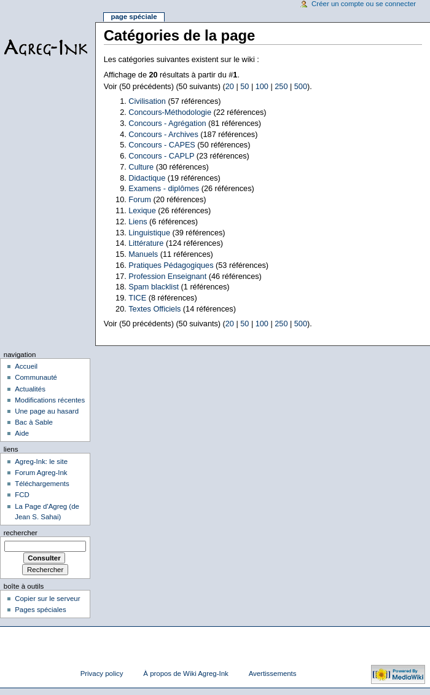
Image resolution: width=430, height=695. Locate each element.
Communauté (36, 377)
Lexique (141, 210)
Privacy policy (101, 673)
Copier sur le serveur (47, 598)
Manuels (143, 254)
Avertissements (273, 673)
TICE (137, 298)
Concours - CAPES (161, 145)
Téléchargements (42, 483)
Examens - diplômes (163, 188)
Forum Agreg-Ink (41, 472)
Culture (141, 167)
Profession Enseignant (167, 276)
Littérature (145, 243)
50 (244, 86)
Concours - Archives (163, 134)
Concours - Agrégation (167, 123)
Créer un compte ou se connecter (363, 3)
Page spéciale (134, 16)
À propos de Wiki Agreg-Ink (185, 673)
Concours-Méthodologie (169, 112)
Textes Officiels (154, 309)
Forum (139, 199)
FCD (22, 494)
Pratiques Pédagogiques (170, 265)
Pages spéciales (40, 609)
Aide (22, 433)
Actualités (30, 389)
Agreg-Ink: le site (41, 461)
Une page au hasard (47, 411)
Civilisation (147, 101)
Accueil (26, 366)
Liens (137, 222)
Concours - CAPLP (161, 156)
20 (229, 86)
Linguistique (149, 233)
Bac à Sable (34, 422)
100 (262, 86)
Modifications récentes (50, 400)
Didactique (146, 178)
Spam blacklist (153, 287)
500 (300, 86)
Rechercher (20, 532)
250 (281, 86)
